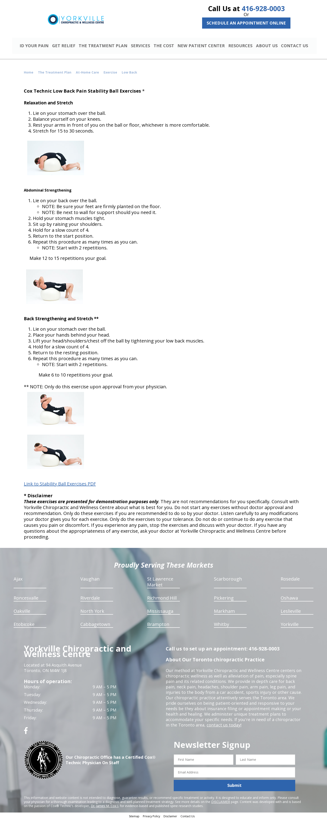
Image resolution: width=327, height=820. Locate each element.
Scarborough (228, 579)
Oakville (22, 612)
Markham (224, 612)
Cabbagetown (95, 625)
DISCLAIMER (220, 802)
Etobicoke (24, 625)
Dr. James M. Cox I (104, 806)
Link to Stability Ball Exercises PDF (60, 484)
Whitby (221, 625)
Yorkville (290, 625)
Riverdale (90, 599)
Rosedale (290, 579)
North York (92, 612)
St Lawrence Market (160, 582)
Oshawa (289, 599)
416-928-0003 (263, 8)
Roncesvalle (26, 599)
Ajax (18, 579)
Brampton (158, 625)
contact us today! (223, 725)
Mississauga (160, 612)
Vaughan (90, 579)
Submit (234, 786)
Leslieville (291, 612)
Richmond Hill (162, 599)
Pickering (224, 599)
